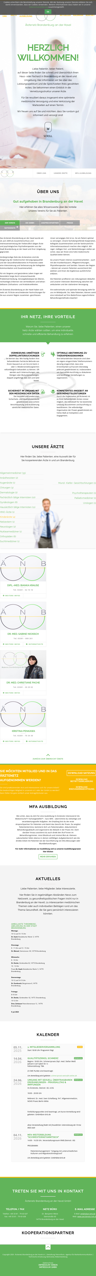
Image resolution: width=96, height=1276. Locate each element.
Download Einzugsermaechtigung (81, 788)
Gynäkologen (9, 502)
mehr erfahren (48, 857)
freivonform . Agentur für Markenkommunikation (74, 1254)
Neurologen (8, 526)
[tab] (48, 1265)
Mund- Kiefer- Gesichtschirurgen (77, 483)
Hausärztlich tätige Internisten (17, 507)
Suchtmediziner (10, 541)
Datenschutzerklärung (38, 7)
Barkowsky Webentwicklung (56, 1257)
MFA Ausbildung (26, 15)
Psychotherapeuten (84, 493)
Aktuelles (65, 15)
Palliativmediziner (85, 498)
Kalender (78, 15)
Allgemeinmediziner (13, 473)
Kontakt (90, 15)
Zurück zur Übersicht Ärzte (48, 759)
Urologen (89, 503)
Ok (48, 12)
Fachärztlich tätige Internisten (17, 497)
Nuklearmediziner (11, 531)
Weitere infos (12, 596)
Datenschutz (48, 1263)
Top (48, 1247)
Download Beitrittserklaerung (81, 780)
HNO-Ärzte (7, 512)
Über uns (4, 15)
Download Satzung (81, 773)
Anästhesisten (9, 477)
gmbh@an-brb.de (87, 1214)
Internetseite (35, 644)
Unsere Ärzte (61, 173)
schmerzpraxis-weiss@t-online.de (64, 1075)
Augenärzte (7, 482)
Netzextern (7, 521)
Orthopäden (8, 536)
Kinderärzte (7, 517)
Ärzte (14, 15)
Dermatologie (9, 492)
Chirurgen (7, 487)
